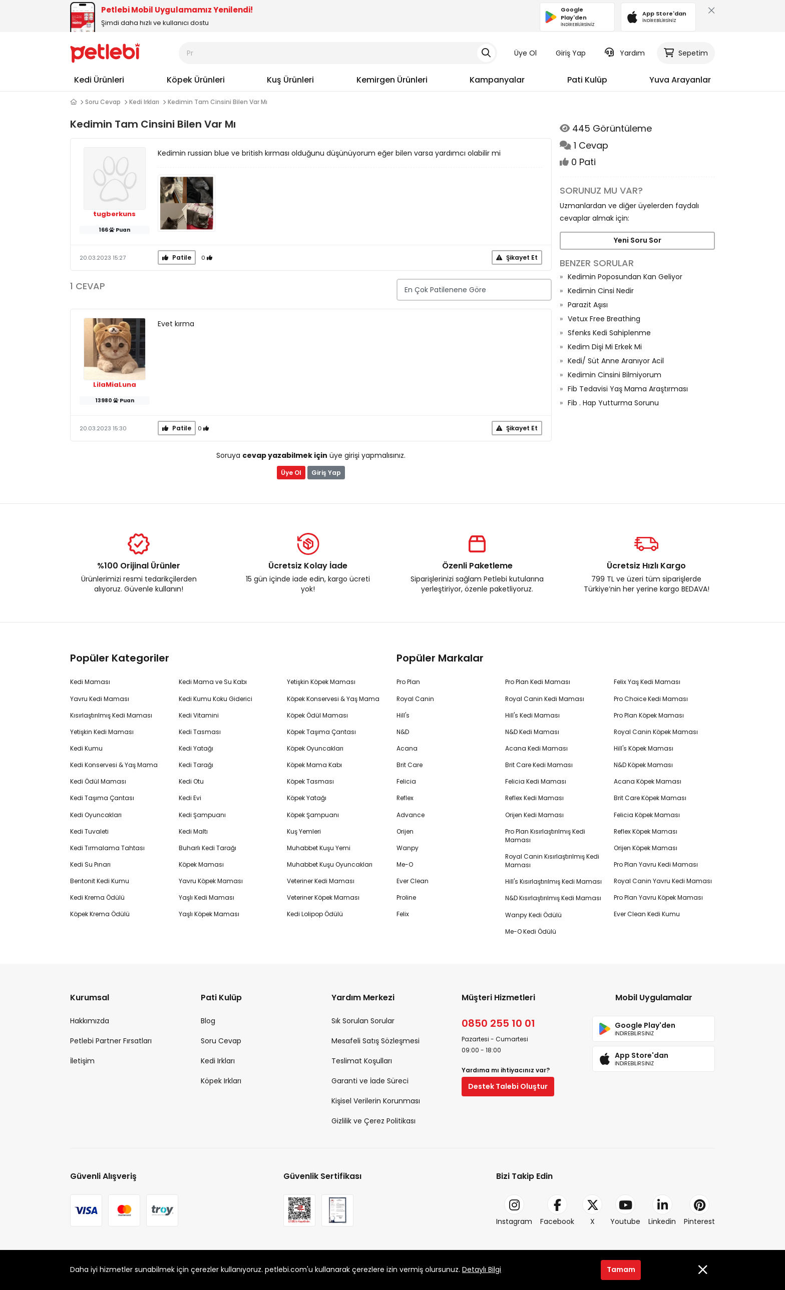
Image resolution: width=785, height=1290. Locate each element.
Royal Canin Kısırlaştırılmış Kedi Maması (552, 860)
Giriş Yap (571, 53)
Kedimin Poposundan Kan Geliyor (625, 277)
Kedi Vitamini (199, 715)
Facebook (557, 1210)
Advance (411, 815)
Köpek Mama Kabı (314, 765)
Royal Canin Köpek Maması (656, 732)
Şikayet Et (517, 257)
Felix (403, 914)
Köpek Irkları (221, 1081)
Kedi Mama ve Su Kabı (213, 682)
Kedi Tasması (200, 732)
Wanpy (408, 848)
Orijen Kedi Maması (534, 815)
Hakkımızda (89, 1021)
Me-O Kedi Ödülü (530, 931)
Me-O (405, 864)
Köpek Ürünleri (196, 80)
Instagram (514, 1210)
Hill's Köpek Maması (643, 748)
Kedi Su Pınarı (90, 864)
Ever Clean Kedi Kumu (647, 914)
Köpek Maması (201, 864)
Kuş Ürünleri (290, 80)
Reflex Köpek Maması (645, 831)
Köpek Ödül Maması (317, 715)
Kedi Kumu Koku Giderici (215, 699)
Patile (176, 257)
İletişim (82, 1061)
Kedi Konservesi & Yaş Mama (114, 765)
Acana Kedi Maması (536, 748)
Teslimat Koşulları (361, 1061)
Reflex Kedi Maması (534, 798)
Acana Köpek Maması (647, 781)
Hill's (403, 715)
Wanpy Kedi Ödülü (533, 915)
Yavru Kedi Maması (99, 699)
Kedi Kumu (86, 748)
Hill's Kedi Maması (532, 715)
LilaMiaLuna (114, 384)
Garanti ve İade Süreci (370, 1081)
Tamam (621, 1269)
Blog (208, 1021)
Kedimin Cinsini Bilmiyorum (614, 375)
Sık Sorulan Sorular (363, 1021)
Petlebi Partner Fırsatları (111, 1041)
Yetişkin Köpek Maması (321, 682)
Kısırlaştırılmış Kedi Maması (111, 715)
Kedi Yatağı (196, 748)
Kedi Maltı (193, 831)
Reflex (405, 798)
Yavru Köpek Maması (211, 881)
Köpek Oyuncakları (315, 748)
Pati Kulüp (587, 80)
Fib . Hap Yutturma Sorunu (613, 403)
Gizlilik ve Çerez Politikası (373, 1121)
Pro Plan (408, 682)
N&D (403, 732)
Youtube (625, 1210)
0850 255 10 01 (498, 1023)
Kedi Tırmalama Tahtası (107, 848)
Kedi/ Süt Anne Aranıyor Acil (616, 361)
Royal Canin (415, 699)
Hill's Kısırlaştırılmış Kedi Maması (553, 881)
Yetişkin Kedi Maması (102, 732)
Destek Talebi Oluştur (508, 1086)
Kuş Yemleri (304, 831)
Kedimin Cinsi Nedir (601, 291)
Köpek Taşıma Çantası (321, 732)
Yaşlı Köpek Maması (209, 914)
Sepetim (686, 53)
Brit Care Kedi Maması (539, 765)
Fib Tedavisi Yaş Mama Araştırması (628, 389)
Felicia (406, 781)
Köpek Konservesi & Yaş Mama (333, 699)
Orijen (405, 831)
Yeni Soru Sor (637, 240)
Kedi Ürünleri (99, 80)
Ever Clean (413, 881)
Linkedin (662, 1210)
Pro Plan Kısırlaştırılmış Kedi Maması (545, 835)
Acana (407, 748)
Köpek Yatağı (306, 798)
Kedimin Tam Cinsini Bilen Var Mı (217, 102)
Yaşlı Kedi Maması (206, 897)
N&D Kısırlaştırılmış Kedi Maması (553, 898)
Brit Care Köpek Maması (650, 798)
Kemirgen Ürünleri (392, 80)
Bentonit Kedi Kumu (99, 881)
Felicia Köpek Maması (647, 815)
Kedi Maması (90, 682)
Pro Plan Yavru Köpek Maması (658, 897)
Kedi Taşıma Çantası (102, 798)
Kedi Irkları (144, 102)
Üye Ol (525, 53)
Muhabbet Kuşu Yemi (318, 848)
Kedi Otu (191, 781)
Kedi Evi (190, 798)
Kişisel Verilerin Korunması (375, 1101)
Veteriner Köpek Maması (323, 897)
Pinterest (699, 1210)
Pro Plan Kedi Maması (537, 682)
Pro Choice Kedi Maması (651, 699)
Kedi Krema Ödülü (97, 897)
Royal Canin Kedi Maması (544, 699)
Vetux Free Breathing (604, 319)
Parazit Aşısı (588, 305)
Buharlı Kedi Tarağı (207, 848)
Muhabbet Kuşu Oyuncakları (329, 864)
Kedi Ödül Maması (98, 781)
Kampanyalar (497, 80)
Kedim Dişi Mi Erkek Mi (605, 347)
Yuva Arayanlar (680, 80)
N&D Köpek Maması (643, 765)
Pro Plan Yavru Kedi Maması (656, 864)
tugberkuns (114, 214)
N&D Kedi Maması (532, 732)
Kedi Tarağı (196, 765)
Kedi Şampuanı (202, 815)
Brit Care (410, 765)
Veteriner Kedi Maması (320, 881)
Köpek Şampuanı (313, 815)
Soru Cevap (103, 102)
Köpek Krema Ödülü (100, 914)
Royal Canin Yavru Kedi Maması (663, 881)
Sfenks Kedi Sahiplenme (609, 333)
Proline (406, 897)
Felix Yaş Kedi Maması (647, 682)
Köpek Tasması (310, 781)
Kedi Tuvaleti (89, 831)
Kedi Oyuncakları (96, 815)
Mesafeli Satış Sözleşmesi (375, 1041)
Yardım (625, 53)
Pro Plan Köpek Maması (649, 715)
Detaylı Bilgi (481, 1269)
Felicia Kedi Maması (535, 781)
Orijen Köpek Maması (645, 848)
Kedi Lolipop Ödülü (315, 914)
